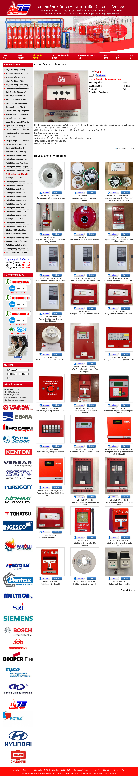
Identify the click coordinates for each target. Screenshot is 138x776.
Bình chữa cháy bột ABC (16, 96)
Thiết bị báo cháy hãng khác (17, 238)
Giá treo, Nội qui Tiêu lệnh (16, 107)
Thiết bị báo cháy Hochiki (17, 174)
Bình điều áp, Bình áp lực (16, 92)
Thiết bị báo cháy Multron (16, 223)
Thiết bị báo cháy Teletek (16, 204)
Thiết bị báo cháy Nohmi (16, 200)
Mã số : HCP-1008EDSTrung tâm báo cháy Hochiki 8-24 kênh (119, 502)
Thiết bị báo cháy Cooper (16, 196)
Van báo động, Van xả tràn (16, 137)
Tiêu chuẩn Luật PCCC (60, 770)
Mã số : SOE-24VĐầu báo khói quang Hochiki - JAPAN (84, 198)
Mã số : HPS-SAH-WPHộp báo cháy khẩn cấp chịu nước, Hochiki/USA (119, 239)
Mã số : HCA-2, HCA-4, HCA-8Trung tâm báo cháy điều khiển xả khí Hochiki (50, 493)
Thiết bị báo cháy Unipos (16, 211)
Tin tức (97, 770)
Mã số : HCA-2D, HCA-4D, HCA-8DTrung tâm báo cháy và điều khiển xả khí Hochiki (119, 451)
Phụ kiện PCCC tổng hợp (16, 144)
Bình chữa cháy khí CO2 (16, 100)
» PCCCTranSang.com (12, 392)
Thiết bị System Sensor (15, 182)
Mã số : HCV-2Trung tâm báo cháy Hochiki (50, 536)
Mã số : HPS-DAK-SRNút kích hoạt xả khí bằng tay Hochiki (85, 410)
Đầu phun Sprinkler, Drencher (18, 141)
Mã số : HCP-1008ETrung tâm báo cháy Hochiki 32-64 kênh (85, 502)
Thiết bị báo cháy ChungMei (17, 167)
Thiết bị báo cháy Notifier (16, 215)
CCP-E (125, 82)
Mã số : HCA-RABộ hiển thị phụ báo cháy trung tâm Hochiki (118, 410)
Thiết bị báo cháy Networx (16, 219)
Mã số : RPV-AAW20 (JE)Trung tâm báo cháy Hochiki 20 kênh (85, 279)
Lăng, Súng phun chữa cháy (17, 122)
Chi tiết (56, 193)
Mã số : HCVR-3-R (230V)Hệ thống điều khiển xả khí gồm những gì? (85, 369)
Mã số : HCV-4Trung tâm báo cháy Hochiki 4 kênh (118, 312)
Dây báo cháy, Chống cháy (17, 241)
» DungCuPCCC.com (11, 389)
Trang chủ (15, 770)
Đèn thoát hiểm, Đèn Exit (16, 148)
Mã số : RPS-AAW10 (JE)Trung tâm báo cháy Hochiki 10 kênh (119, 279)
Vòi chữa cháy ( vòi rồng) (16, 118)
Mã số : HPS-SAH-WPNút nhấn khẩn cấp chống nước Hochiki (119, 543)
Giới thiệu (26, 770)
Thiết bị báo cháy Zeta (15, 208)
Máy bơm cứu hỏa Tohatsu (17, 73)
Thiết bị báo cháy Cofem (16, 226)
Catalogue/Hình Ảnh (82, 770)
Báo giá (106, 770)
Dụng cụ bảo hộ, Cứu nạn (16, 252)
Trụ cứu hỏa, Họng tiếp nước (17, 129)
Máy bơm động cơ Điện (15, 77)
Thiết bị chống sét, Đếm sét (17, 249)
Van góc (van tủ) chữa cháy (17, 114)
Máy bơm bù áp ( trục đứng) (17, 85)
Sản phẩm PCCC (13, 64)
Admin (124, 770)
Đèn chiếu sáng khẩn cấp (16, 152)
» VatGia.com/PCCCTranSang (15, 397)
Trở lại (132, 148)
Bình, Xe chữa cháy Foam (16, 103)
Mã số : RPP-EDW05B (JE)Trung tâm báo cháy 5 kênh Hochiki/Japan (50, 319)
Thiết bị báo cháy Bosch (16, 193)
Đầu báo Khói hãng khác (16, 234)
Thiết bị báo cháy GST (15, 185)
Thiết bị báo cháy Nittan (15, 189)
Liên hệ (115, 770)
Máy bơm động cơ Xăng (15, 70)
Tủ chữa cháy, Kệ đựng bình (17, 111)
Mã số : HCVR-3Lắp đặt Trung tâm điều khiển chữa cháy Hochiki (50, 239)
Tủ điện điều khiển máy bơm (17, 88)
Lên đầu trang (121, 148)
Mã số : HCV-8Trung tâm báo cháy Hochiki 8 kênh (84, 312)
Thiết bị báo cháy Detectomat (18, 170)
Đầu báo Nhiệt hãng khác (16, 230)
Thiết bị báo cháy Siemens (16, 178)
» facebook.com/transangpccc (14, 400)
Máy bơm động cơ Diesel (16, 81)
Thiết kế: (110, 773)
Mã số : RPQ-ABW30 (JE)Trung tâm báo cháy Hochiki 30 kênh (50, 279)
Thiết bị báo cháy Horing (16, 155)
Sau (134, 590)
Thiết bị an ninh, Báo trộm (16, 245)
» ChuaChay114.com (11, 395)
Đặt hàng (102, 75)
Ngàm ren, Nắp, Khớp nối (16, 126)
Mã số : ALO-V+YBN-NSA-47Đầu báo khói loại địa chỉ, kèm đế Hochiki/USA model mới (119, 198)
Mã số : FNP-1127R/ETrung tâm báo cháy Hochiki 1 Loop (84, 450)
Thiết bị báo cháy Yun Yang (17, 163)
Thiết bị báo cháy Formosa (17, 159)
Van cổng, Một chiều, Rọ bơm (18, 133)
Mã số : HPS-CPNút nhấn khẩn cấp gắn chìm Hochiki (84, 543)
